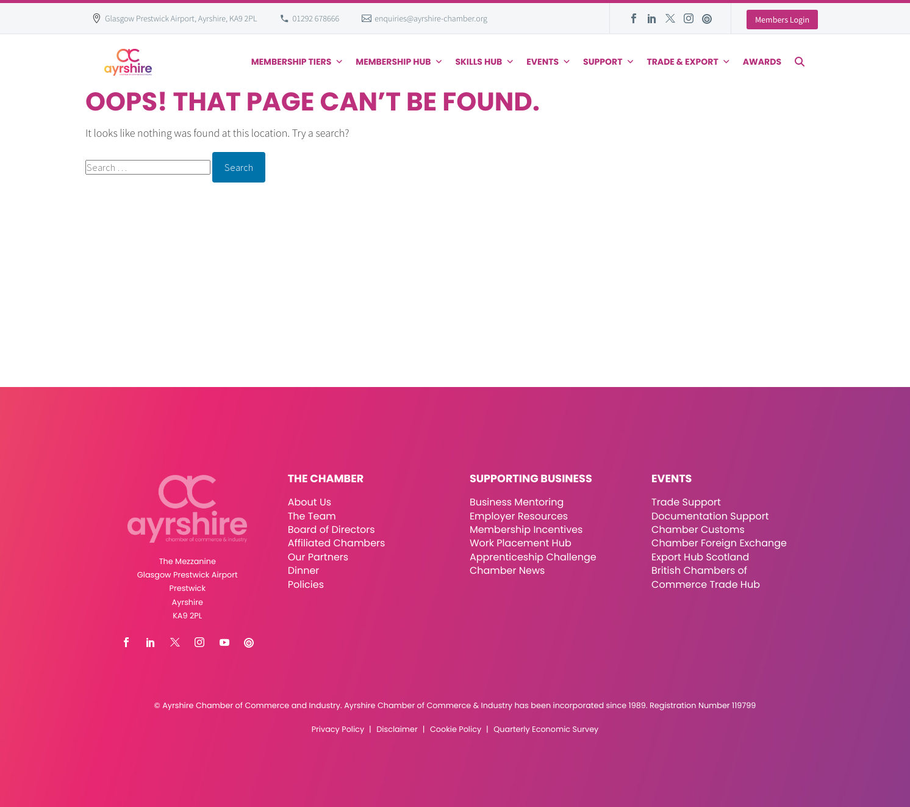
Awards (762, 62)
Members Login (782, 19)
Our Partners (318, 557)
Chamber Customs (698, 530)
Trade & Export (688, 61)
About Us (309, 502)
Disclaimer (396, 730)
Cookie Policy (455, 730)
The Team (312, 516)
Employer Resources (519, 516)
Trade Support (686, 502)
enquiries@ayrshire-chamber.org (430, 18)
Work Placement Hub (520, 543)
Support (608, 61)
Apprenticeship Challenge (533, 557)
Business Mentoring (517, 502)
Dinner (304, 570)
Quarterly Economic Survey (545, 730)
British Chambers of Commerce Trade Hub (705, 577)
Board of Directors (331, 530)
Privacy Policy (338, 730)
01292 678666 (316, 18)
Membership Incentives (526, 530)
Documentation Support (710, 516)
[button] (799, 61)
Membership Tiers (297, 61)
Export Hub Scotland (700, 557)
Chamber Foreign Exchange (719, 543)
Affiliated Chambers (336, 543)
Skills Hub (485, 61)
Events (548, 61)
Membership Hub (399, 61)
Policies (306, 584)
